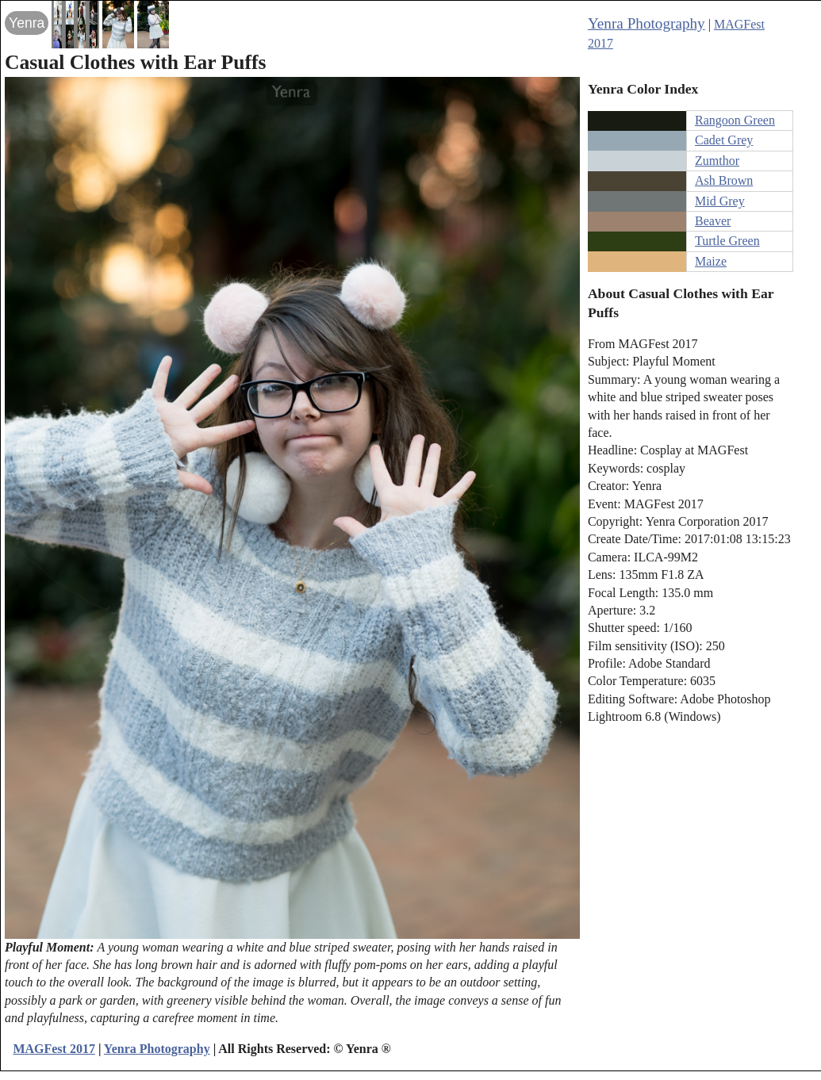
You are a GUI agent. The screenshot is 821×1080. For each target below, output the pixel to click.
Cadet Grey (724, 140)
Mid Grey (720, 201)
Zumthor (717, 160)
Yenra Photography (646, 23)
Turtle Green (727, 240)
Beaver (713, 221)
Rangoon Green (735, 120)
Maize (711, 261)
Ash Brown (724, 180)
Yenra (26, 23)
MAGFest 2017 (54, 1048)
